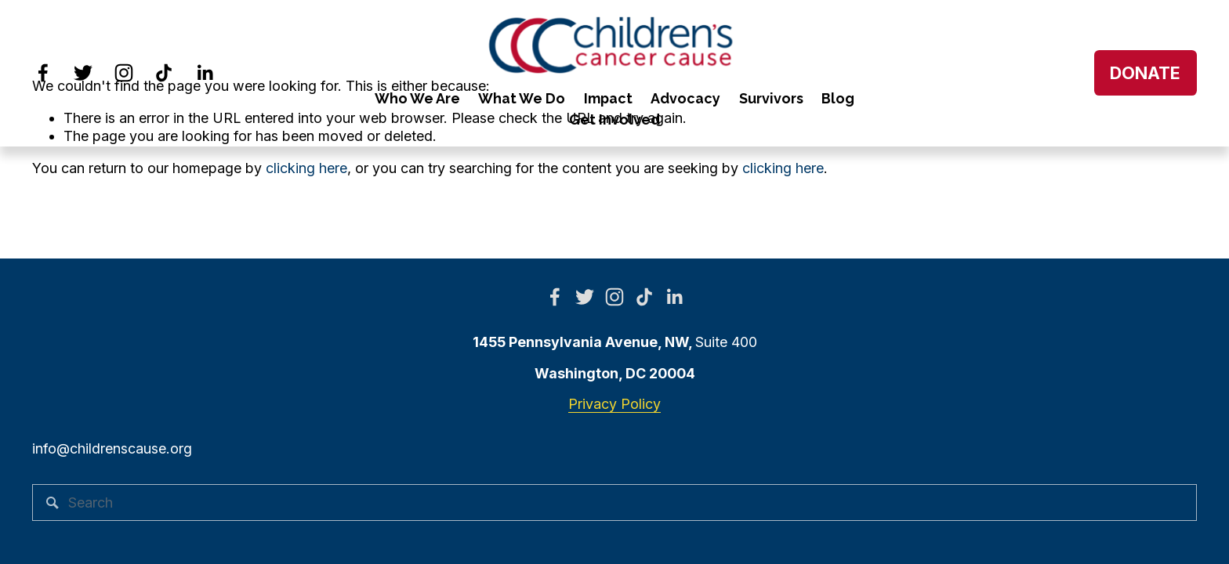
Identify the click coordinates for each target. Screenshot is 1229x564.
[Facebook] (43, 73)
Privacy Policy (614, 404)
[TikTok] (164, 73)
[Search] (614, 502)
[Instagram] (124, 73)
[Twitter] (83, 73)
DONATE (1145, 73)
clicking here (306, 168)
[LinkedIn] (205, 73)
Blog (837, 98)
